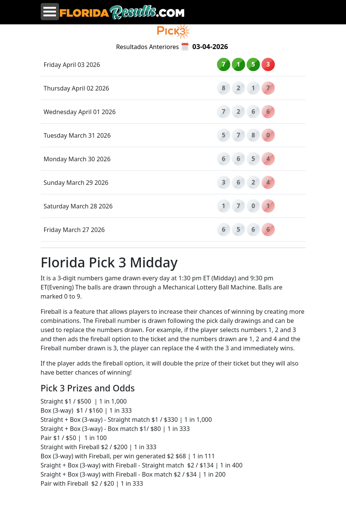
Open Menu (50, 11)
